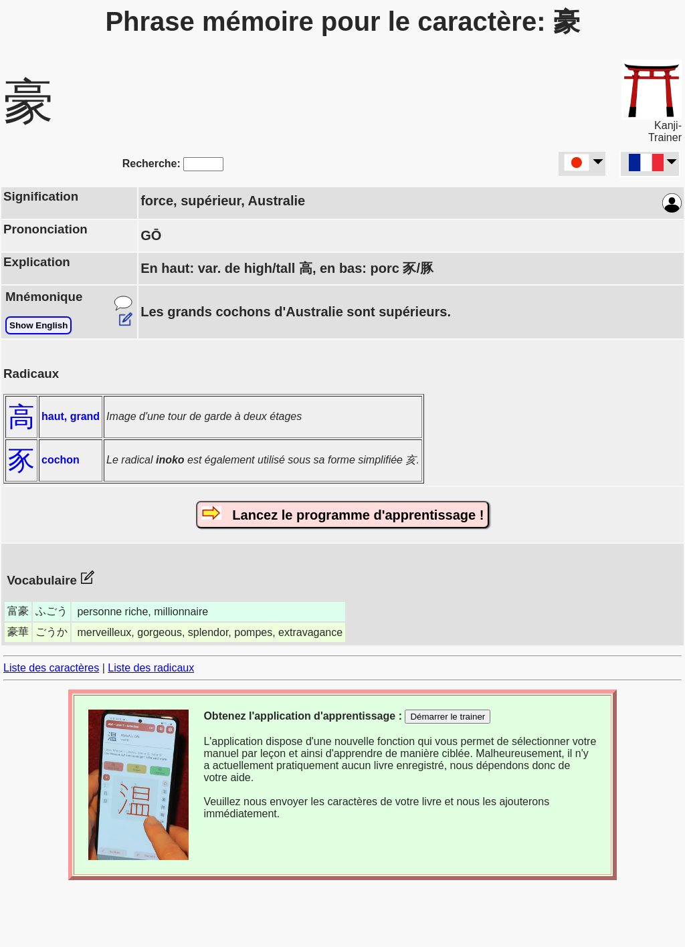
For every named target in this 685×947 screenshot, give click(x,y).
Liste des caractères (51, 667)
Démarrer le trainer (447, 717)
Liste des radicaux (151, 667)
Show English (38, 325)
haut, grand (70, 416)
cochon (60, 459)
